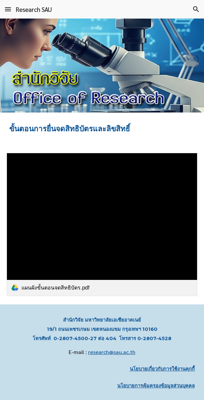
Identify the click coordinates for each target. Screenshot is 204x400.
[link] (102, 224)
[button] (8, 9)
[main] (102, 128)
